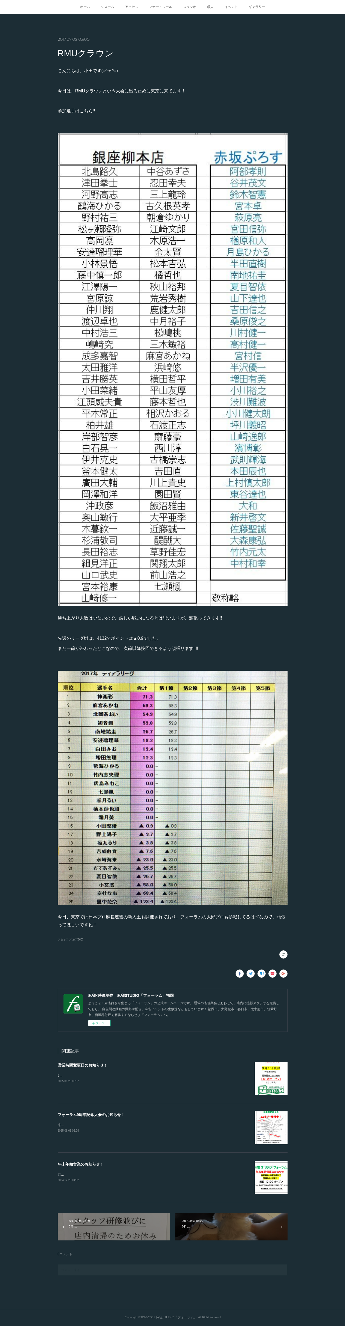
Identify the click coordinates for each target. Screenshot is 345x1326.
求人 (210, 7)
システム (107, 7)
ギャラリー (257, 7)
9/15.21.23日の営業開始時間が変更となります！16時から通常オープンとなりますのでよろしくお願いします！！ (141, 1075)
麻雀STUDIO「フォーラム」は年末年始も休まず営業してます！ (105, 1174)
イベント (231, 7)
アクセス (131, 7)
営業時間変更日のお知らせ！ (83, 1065)
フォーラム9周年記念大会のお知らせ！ (91, 1114)
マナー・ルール (160, 7)
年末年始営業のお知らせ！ (81, 1164)
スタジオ (189, 7)
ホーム (85, 7)
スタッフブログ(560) (70, 939)
